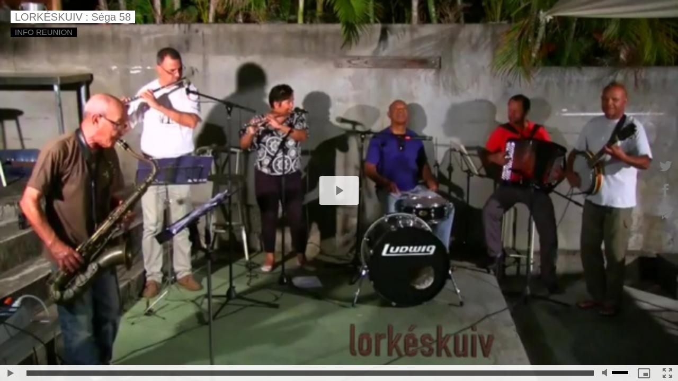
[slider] (310, 373)
